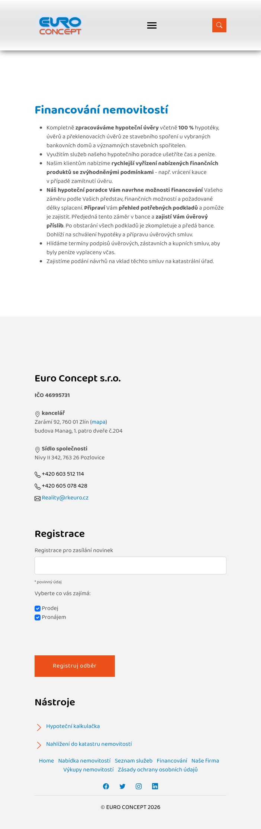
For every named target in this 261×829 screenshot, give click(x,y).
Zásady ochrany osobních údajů (158, 769)
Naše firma (205, 761)
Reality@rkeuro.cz (65, 497)
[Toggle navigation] (151, 25)
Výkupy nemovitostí (88, 769)
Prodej (46, 608)
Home (46, 761)
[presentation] (91, 636)
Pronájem (50, 617)
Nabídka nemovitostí (84, 761)
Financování (172, 761)
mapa (98, 422)
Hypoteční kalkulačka (73, 726)
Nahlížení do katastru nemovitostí (89, 744)
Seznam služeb (134, 761)
